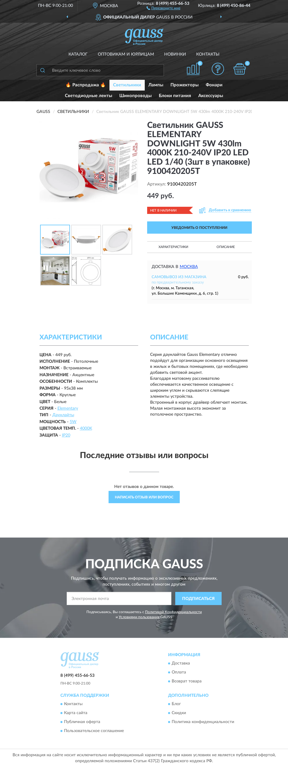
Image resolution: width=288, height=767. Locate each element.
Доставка (181, 663)
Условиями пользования (139, 617)
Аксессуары (210, 96)
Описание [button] (226, 247)
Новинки (175, 54)
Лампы (155, 85)
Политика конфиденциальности (203, 722)
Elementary (67, 408)
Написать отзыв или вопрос (144, 497)
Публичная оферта (82, 722)
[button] (163, 8)
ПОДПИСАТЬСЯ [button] (198, 599)
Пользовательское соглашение (94, 731)
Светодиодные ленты (88, 96)
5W (73, 422)
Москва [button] (189, 267)
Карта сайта (75, 713)
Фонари (214, 85)
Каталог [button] (78, 54)
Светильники (127, 85)
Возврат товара (187, 681)
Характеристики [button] (173, 247)
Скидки (179, 713)
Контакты (208, 54)
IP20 (66, 435)
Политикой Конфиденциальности (173, 612)
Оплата (179, 672)
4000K (86, 428)
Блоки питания (175, 96)
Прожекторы (184, 85)
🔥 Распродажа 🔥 (85, 85)
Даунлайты (63, 415)
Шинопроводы (135, 96)
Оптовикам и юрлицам (126, 54)
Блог (176, 704)
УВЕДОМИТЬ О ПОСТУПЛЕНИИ (199, 227)
